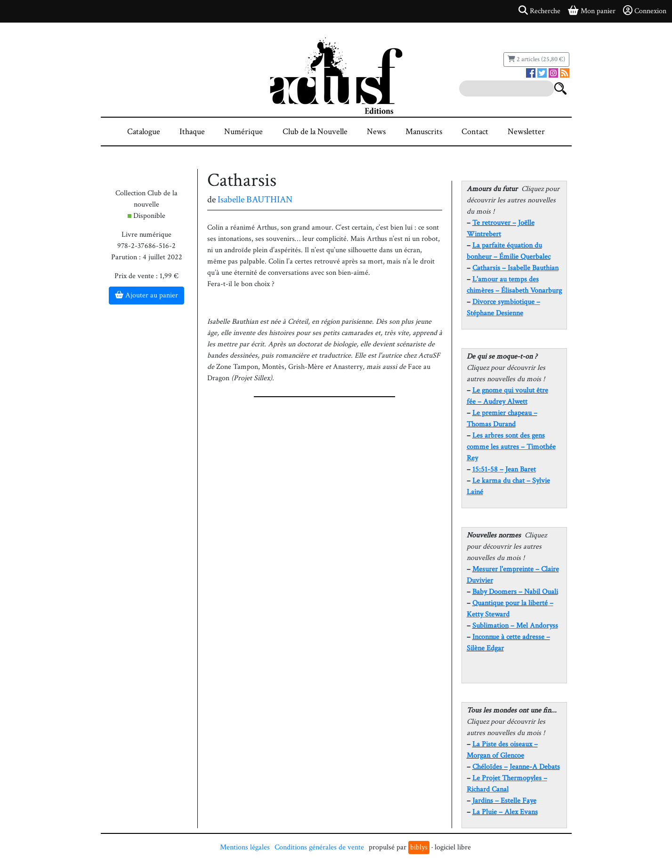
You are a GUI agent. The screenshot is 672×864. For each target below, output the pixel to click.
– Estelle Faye (504, 801)
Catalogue (143, 131)
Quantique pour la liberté (510, 603)
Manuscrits (423, 131)
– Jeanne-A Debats (516, 767)
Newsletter (526, 131)
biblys (419, 847)
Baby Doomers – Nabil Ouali (515, 592)
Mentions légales (245, 847)
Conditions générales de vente (319, 847)
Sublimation (490, 626)
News (376, 131)
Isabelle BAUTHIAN (255, 199)
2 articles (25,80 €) (536, 59)
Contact (474, 131)
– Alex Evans (505, 812)
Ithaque (192, 131)
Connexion (644, 11)
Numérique (243, 131)
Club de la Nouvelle (315, 131)
